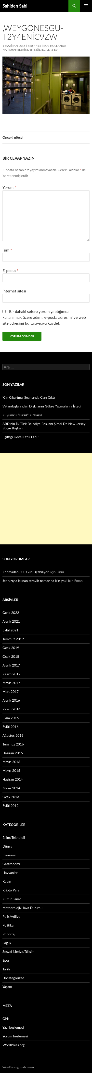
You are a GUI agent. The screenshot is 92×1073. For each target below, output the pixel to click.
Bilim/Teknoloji (13, 837)
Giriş (5, 1018)
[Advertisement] (46, 498)
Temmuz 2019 (13, 639)
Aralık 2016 (11, 700)
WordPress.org (13, 1045)
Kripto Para (10, 890)
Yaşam (7, 987)
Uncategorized (13, 978)
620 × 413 (34, 46)
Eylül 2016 (10, 727)
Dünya (7, 846)
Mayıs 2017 (11, 683)
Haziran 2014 (12, 779)
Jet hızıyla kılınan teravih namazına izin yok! (34, 581)
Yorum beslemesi (15, 1036)
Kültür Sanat (11, 899)
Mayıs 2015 (11, 770)
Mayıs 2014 (11, 788)
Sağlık (6, 943)
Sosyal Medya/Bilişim (18, 951)
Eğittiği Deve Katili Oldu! (20, 437)
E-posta (10, 270)
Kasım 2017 (11, 674)
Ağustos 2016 (13, 735)
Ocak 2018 (10, 656)
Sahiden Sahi (14, 6)
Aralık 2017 (11, 665)
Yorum (9, 187)
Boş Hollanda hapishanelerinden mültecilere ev (34, 47)
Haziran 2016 (12, 753)
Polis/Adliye (11, 916)
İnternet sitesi (14, 291)
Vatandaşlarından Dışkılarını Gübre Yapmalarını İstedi (41, 406)
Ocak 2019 (10, 648)
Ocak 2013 (10, 797)
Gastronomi (11, 864)
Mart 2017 (10, 691)
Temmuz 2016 (13, 744)
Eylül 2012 (10, 805)
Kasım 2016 (11, 709)
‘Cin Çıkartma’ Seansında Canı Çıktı (28, 397)
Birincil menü (86, 6)
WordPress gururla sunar (18, 1067)
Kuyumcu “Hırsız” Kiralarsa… (23, 415)
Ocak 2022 (10, 612)
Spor (5, 960)
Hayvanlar (10, 872)
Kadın (6, 881)
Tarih (6, 969)
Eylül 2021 (10, 630)
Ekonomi (8, 855)
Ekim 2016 (10, 718)
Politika (7, 925)
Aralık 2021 (11, 621)
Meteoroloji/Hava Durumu (22, 908)
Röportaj (8, 934)
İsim (7, 250)
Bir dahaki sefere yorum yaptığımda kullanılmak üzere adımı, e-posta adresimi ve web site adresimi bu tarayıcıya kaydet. (44, 317)
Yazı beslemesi (13, 1027)
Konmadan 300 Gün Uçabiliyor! (26, 572)
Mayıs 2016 (11, 762)
